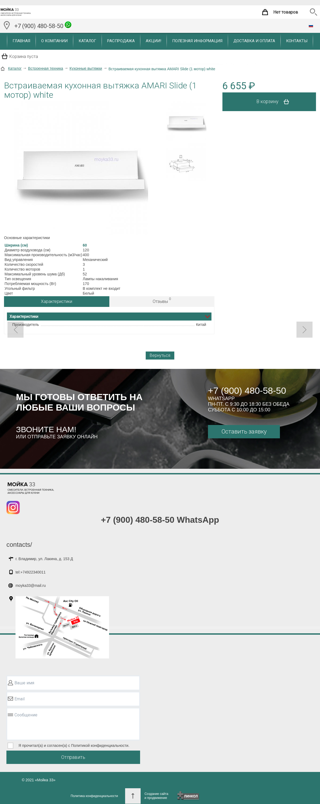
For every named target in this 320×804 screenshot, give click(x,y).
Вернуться (160, 355)
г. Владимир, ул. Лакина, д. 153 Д (44, 559)
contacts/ (19, 544)
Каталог (87, 40)
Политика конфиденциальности (94, 796)
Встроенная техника (45, 68)
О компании (54, 40)
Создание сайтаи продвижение (156, 796)
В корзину (274, 101)
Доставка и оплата (254, 40)
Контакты (296, 40)
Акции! (153, 40)
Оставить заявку (244, 431)
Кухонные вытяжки (86, 68)
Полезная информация (197, 40)
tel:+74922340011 (31, 572)
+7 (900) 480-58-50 (42, 25)
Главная (21, 40)
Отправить (73, 757)
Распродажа (121, 40)
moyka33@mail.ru (31, 585)
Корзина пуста (23, 56)
